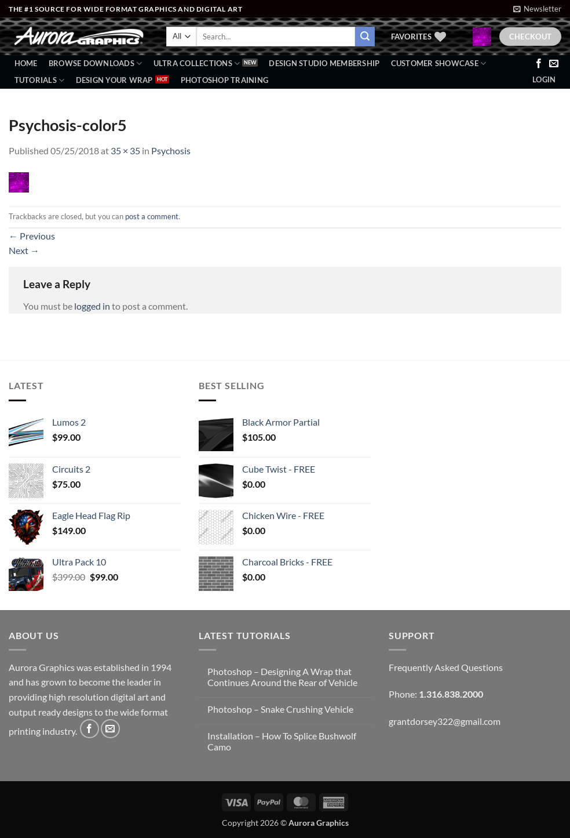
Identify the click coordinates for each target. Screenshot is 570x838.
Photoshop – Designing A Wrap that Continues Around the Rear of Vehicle (282, 677)
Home (26, 63)
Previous (32, 235)
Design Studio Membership (324, 63)
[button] (537, 8)
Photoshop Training (225, 80)
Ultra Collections (197, 63)
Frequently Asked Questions (446, 667)
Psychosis (171, 150)
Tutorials (39, 80)
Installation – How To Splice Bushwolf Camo (281, 741)
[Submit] (365, 36)
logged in (92, 305)
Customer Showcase (439, 63)
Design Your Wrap (114, 80)
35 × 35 (125, 150)
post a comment (151, 216)
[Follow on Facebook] (538, 64)
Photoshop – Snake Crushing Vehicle (280, 708)
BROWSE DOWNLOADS (95, 63)
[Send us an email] (553, 64)
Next (24, 250)
